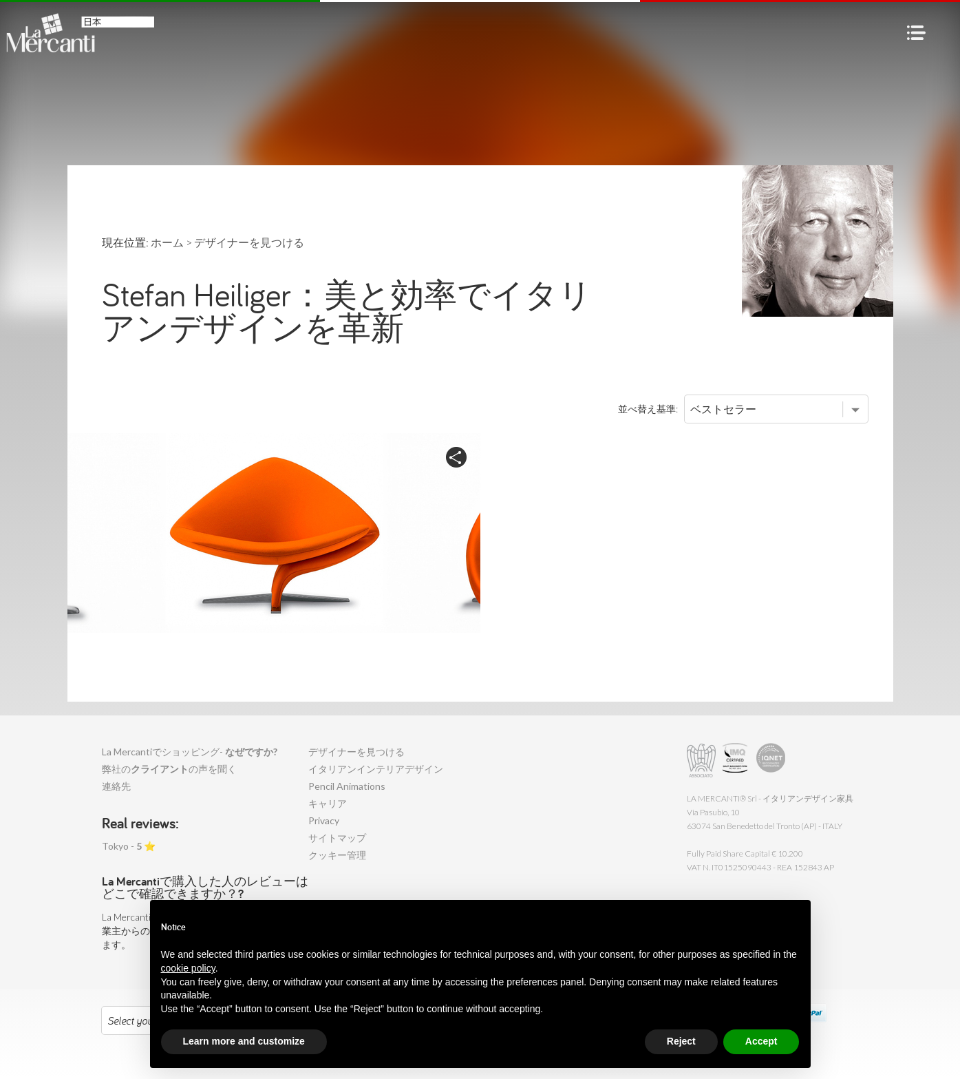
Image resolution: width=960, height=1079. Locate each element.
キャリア (327, 803)
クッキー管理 (337, 855)
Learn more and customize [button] (244, 1041)
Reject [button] (681, 1041)
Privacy (323, 820)
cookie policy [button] (188, 968)
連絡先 (116, 786)
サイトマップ (337, 838)
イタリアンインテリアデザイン (375, 769)
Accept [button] (761, 1041)
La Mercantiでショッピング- (189, 751)
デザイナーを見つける (356, 751)
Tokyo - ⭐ (129, 846)
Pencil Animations (346, 786)
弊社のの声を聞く (169, 769)
